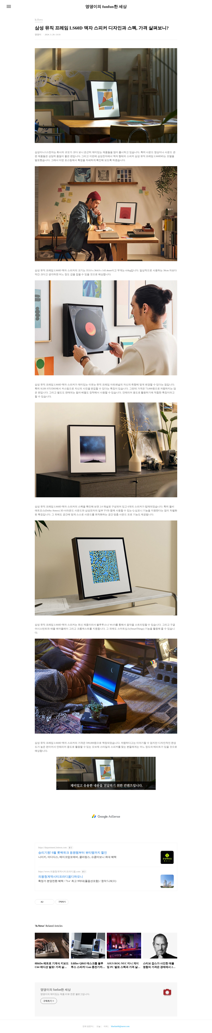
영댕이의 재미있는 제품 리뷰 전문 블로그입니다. (65, 994)
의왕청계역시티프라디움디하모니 (60, 876)
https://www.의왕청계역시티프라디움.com (59, 871)
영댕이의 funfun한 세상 (106, 7)
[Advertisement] (106, 816)
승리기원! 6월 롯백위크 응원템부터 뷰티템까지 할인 (72, 852)
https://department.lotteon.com (52, 847)
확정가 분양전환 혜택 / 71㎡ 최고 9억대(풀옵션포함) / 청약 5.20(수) (77, 881)
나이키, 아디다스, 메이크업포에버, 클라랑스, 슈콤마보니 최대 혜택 (77, 857)
